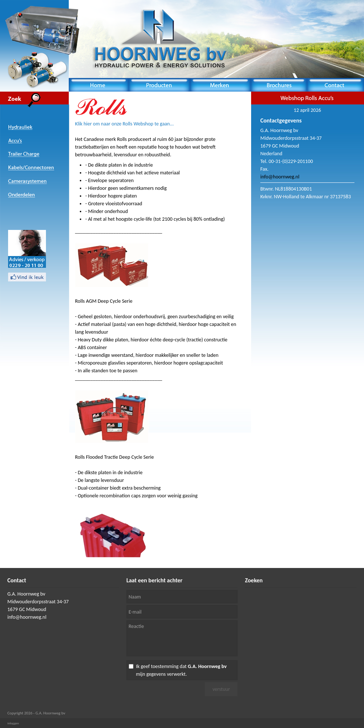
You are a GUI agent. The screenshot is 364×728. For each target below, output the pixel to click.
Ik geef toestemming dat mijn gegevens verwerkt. (181, 670)
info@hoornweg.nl (279, 177)
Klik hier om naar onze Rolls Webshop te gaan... (124, 124)
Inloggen (13, 723)
